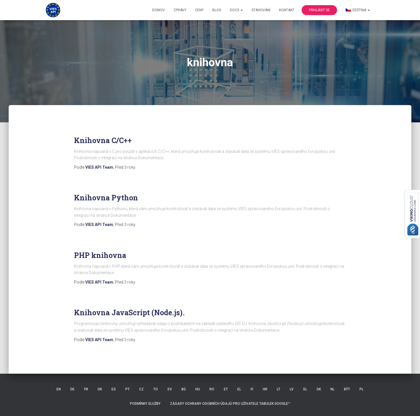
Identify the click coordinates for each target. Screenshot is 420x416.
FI (252, 389)
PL (362, 389)
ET (226, 389)
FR (86, 389)
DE (72, 389)
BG (183, 389)
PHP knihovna (100, 255)
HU (197, 389)
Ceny (199, 10)
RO (211, 389)
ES (113, 389)
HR (265, 389)
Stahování (260, 10)
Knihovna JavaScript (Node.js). (129, 312)
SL (305, 389)
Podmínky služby (145, 404)
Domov (158, 10)
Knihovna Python (106, 197)
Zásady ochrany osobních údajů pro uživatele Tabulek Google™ (230, 404)
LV (292, 389)
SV (169, 389)
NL (332, 389)
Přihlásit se (319, 10)
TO (155, 389)
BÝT (347, 389)
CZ (141, 389)
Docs (236, 10)
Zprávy (179, 10)
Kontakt (286, 10)
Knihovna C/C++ (103, 140)
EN (58, 389)
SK (319, 389)
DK (100, 389)
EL (239, 389)
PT (127, 389)
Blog (216, 10)
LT (278, 389)
